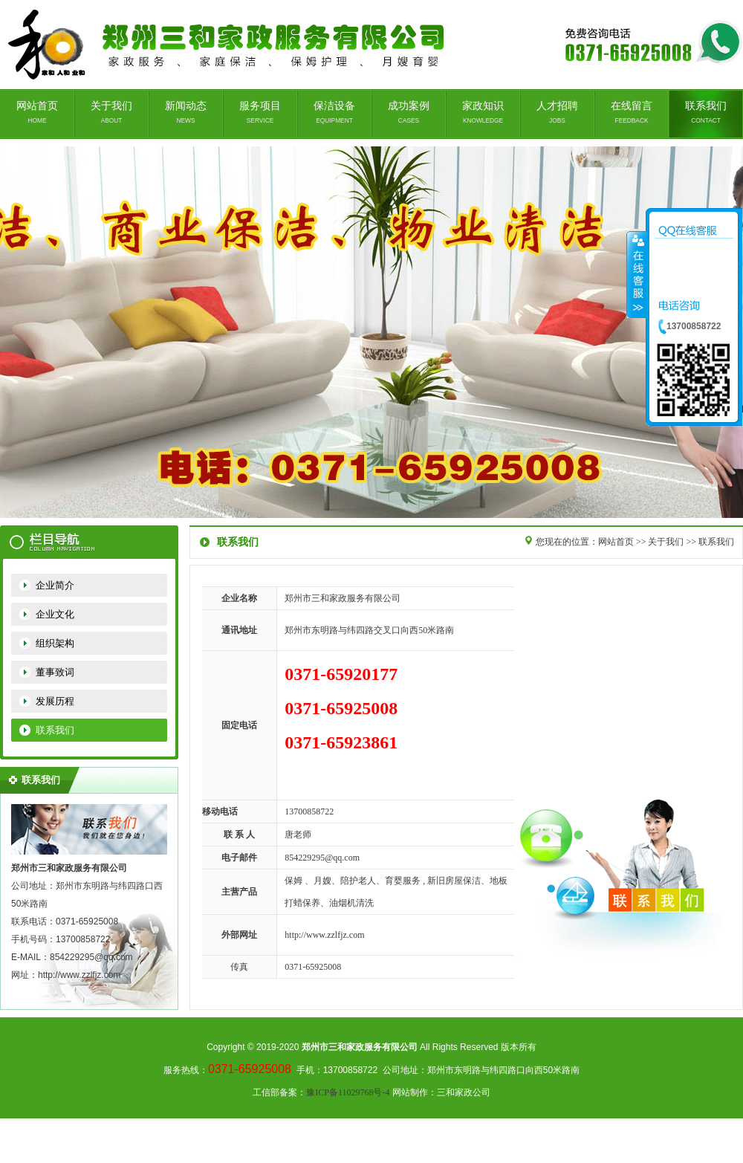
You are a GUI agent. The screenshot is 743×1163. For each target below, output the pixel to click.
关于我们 (111, 112)
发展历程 (55, 701)
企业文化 (55, 614)
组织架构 (55, 643)
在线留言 (631, 112)
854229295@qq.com (322, 857)
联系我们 (705, 112)
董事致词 (55, 672)
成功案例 (408, 112)
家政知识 (482, 112)
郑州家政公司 (371, 332)
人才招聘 (557, 112)
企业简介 (55, 585)
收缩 (636, 274)
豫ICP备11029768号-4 (347, 1092)
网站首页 (37, 112)
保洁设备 (334, 112)
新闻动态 (185, 112)
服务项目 (260, 112)
